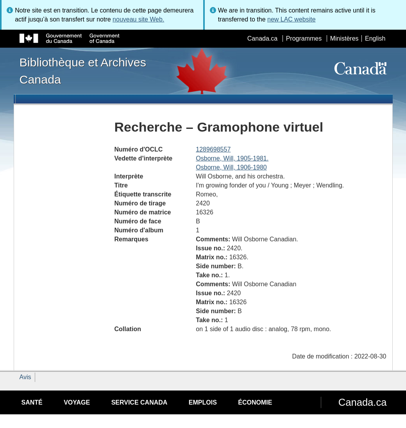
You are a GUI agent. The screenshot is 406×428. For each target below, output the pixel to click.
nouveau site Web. (138, 19)
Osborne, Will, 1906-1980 (231, 167)
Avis (25, 377)
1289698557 (213, 149)
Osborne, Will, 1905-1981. (232, 158)
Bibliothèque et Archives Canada (83, 70)
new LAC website (291, 19)
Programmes (304, 38)
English (375, 38)
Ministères (344, 38)
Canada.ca (262, 38)
